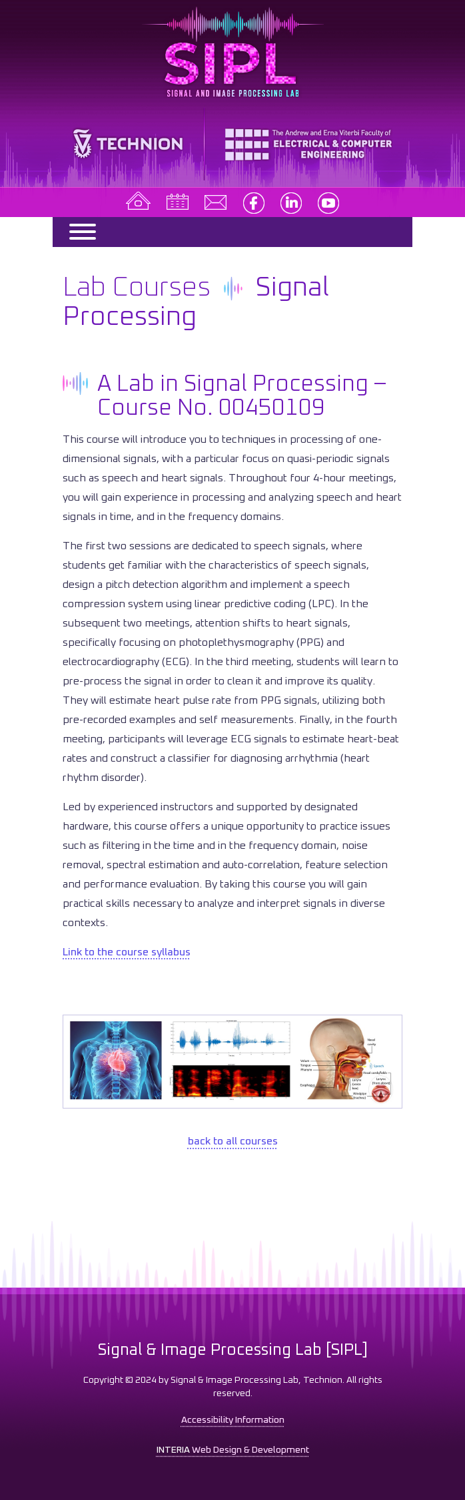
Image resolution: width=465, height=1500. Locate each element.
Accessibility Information (232, 1420)
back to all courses (233, 1141)
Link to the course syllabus (127, 952)
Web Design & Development (233, 1450)
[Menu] (77, 231)
